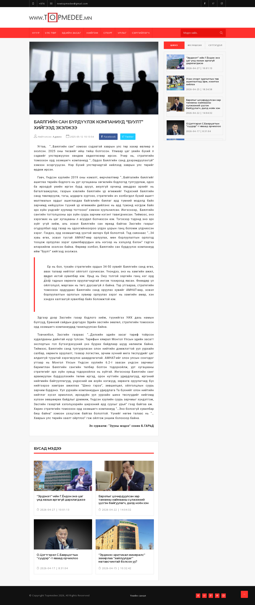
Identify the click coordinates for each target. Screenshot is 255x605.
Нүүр (35, 32)
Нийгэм (92, 32)
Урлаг (122, 32)
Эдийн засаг (71, 32)
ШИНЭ (174, 45)
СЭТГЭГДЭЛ (215, 45)
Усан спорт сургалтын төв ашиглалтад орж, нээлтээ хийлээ (202, 81)
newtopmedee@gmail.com (67, 3)
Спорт (107, 32)
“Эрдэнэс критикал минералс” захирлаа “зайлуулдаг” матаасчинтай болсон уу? (121, 558)
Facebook (108, 136)
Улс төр (50, 32)
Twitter (128, 136)
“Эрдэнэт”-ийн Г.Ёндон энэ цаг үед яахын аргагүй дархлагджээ (61, 498)
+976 (37, 3)
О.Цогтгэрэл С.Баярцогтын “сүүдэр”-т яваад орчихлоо (57, 556)
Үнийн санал (138, 595)
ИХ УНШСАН (195, 45)
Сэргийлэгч (140, 32)
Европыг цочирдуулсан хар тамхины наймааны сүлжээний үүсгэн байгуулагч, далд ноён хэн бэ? (123, 501)
